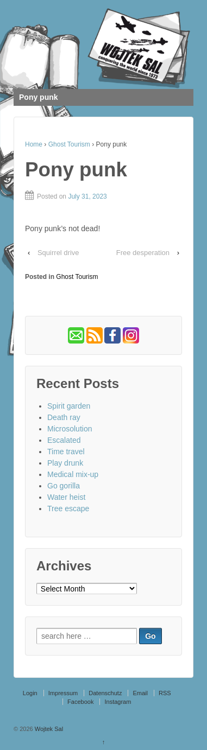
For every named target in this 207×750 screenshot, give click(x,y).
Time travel (66, 451)
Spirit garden (68, 406)
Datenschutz (105, 693)
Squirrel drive (58, 253)
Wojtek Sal (48, 729)
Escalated (63, 440)
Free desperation (143, 253)
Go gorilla (63, 485)
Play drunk (65, 463)
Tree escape (68, 508)
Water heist (66, 497)
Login (30, 693)
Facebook (80, 701)
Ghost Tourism (69, 144)
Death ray (63, 417)
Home (33, 144)
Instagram (117, 701)
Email (140, 693)
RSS (165, 693)
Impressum (63, 693)
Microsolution (69, 428)
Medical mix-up (72, 474)
